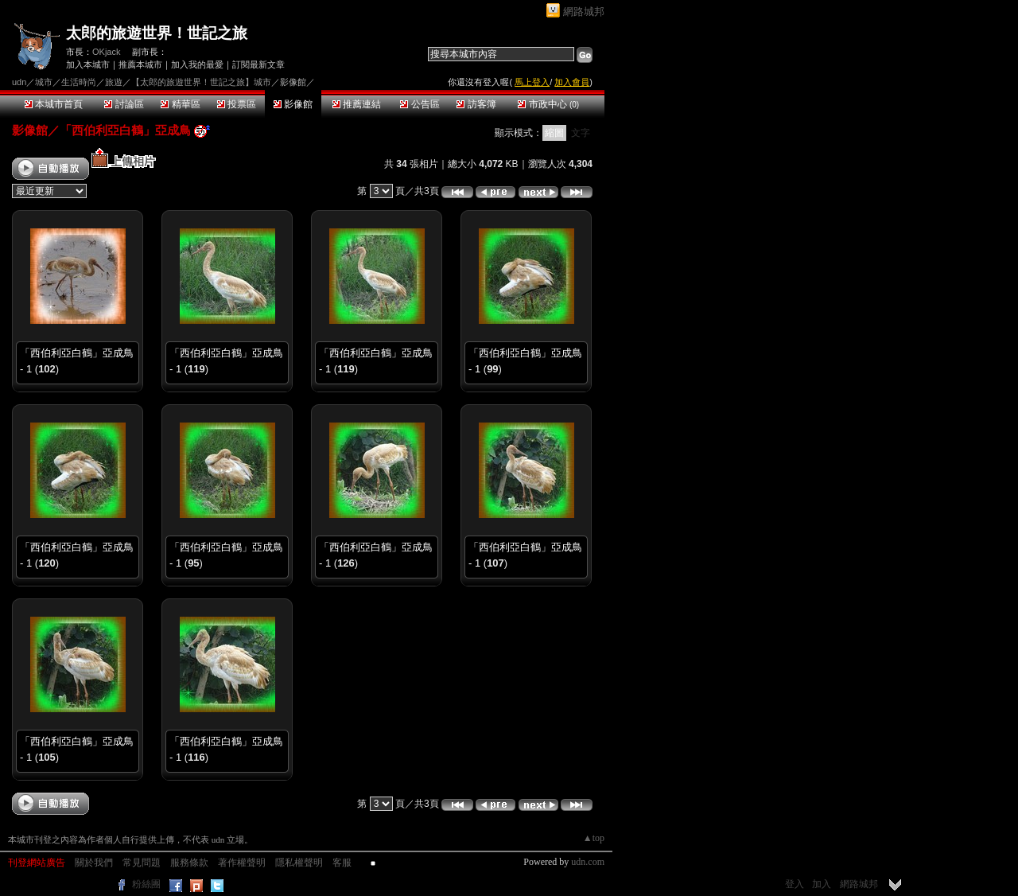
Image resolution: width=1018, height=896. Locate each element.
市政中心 (548, 104)
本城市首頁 (54, 104)
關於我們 (94, 862)
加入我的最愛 (197, 64)
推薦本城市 (140, 64)
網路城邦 (583, 12)
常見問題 (141, 862)
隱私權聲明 (299, 862)
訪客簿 (476, 104)
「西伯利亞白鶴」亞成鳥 (125, 130)
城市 (43, 82)
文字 (580, 132)
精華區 (180, 104)
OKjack (106, 51)
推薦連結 (356, 104)
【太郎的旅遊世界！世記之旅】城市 (201, 82)
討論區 (123, 104)
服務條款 (189, 862)
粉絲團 (146, 884)
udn (19, 82)
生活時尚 (78, 82)
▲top (593, 837)
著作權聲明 (242, 862)
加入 (821, 884)
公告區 (419, 104)
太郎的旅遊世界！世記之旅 (156, 33)
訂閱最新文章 (258, 64)
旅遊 (113, 82)
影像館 (293, 104)
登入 (794, 884)
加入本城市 (88, 64)
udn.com (587, 861)
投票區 (236, 104)
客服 (342, 862)
